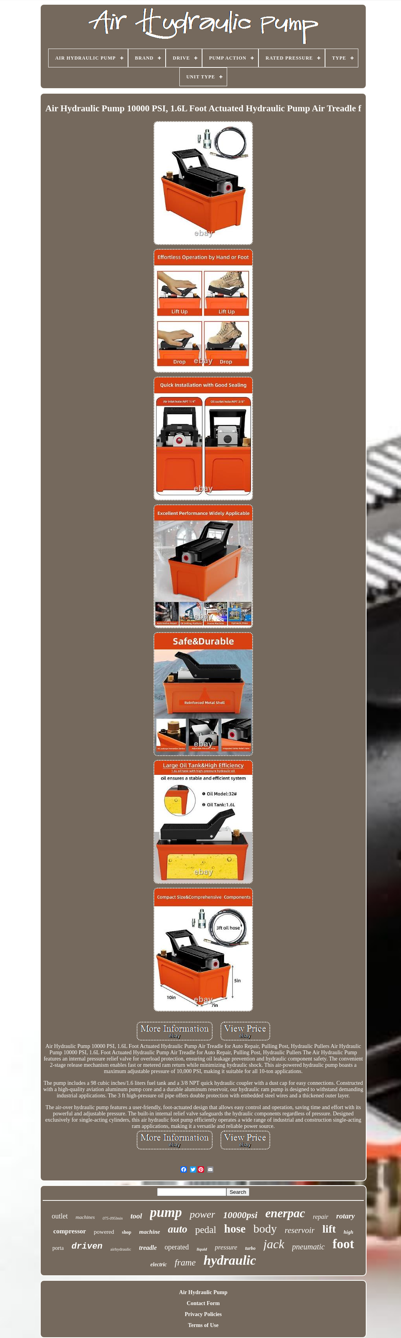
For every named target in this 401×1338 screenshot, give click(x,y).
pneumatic (308, 1246)
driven (87, 1246)
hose (235, 1228)
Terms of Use (203, 1325)
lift (329, 1229)
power (202, 1214)
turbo (250, 1248)
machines (85, 1217)
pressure (226, 1247)
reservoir (299, 1230)
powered (104, 1232)
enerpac (285, 1213)
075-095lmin (113, 1218)
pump (166, 1212)
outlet (60, 1216)
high (349, 1232)
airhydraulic (120, 1249)
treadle (148, 1247)
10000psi (240, 1215)
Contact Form (203, 1303)
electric (158, 1264)
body (265, 1228)
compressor (69, 1231)
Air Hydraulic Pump (203, 1292)
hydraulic (230, 1260)
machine (149, 1232)
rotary (345, 1216)
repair (320, 1216)
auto (178, 1229)
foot (343, 1244)
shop (126, 1232)
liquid (202, 1249)
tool (136, 1216)
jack (274, 1244)
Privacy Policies (203, 1314)
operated (176, 1247)
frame (185, 1262)
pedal (205, 1229)
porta (58, 1248)
